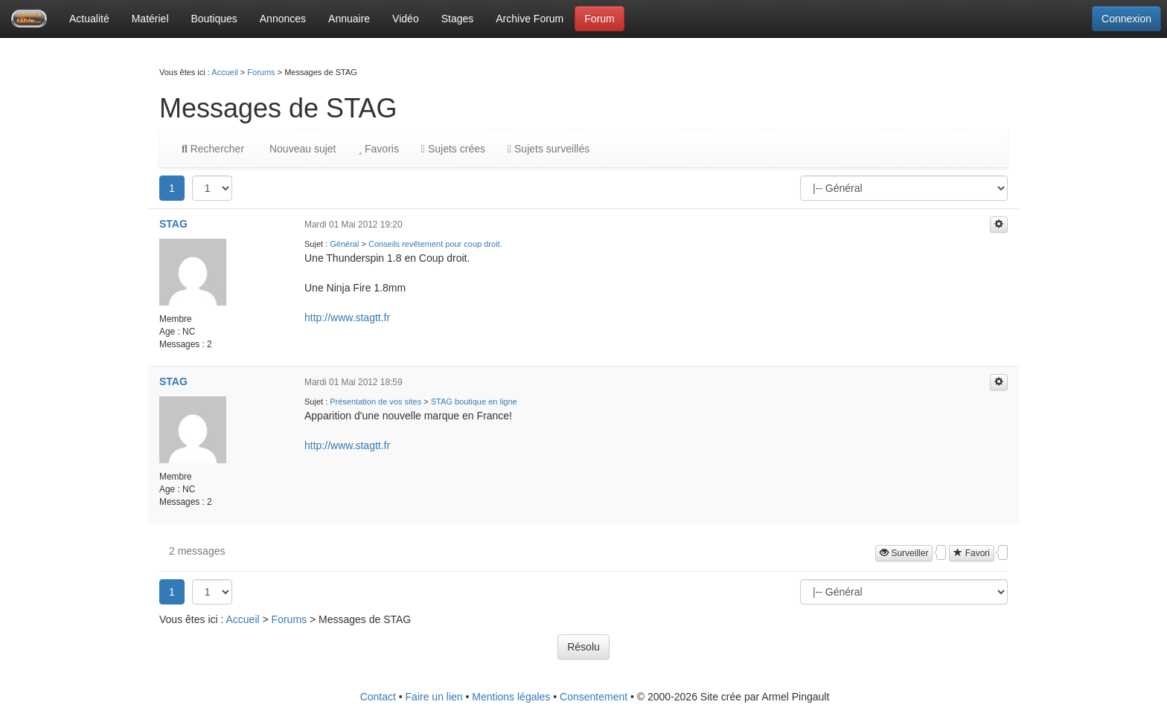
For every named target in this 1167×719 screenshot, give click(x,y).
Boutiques (214, 19)
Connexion (1126, 19)
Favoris (378, 149)
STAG (173, 224)
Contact (378, 697)
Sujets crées (453, 149)
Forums (261, 72)
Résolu (583, 647)
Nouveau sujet (301, 149)
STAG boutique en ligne (474, 401)
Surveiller (904, 553)
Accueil (224, 72)
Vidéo (405, 19)
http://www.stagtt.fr (347, 317)
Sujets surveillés (548, 149)
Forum (599, 19)
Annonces (283, 19)
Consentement (593, 697)
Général (344, 243)
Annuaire (349, 19)
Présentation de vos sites (375, 401)
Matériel (150, 19)
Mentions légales (511, 697)
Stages (457, 19)
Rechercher (213, 149)
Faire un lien (434, 697)
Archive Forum (529, 19)
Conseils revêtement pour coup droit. (435, 243)
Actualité (89, 19)
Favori (971, 553)
